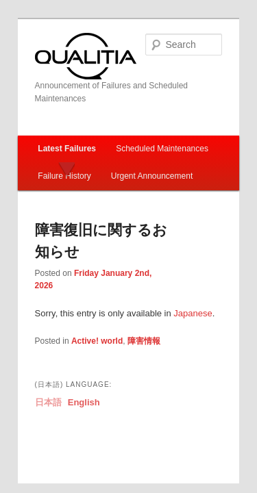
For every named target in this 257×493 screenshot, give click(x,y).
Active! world (82, 298)
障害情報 (128, 298)
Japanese (177, 269)
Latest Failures (52, 118)
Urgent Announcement (137, 145)
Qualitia (70, 38)
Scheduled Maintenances (147, 118)
